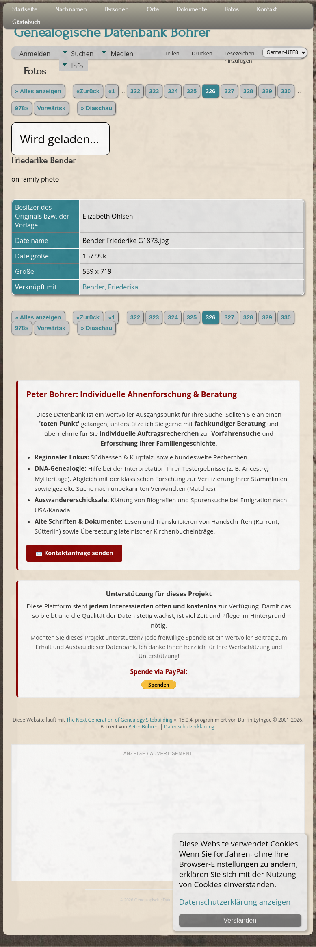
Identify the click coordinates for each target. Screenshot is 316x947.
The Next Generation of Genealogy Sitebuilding (119, 719)
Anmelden (34, 53)
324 (172, 91)
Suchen (82, 53)
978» (21, 108)
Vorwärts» (51, 108)
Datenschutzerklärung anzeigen (235, 902)
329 (267, 91)
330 (286, 91)
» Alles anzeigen (38, 91)
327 (229, 91)
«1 (111, 91)
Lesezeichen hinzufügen (240, 54)
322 (135, 91)
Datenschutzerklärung (189, 726)
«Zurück (88, 91)
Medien (121, 53)
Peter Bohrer (143, 726)
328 (248, 91)
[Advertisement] (158, 818)
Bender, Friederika (110, 286)
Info (77, 65)
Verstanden (239, 920)
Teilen (171, 53)
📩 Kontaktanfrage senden (74, 553)
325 (192, 91)
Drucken (202, 53)
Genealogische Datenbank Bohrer (112, 32)
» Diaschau (96, 108)
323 (154, 91)
